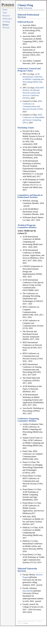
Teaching (6, 22)
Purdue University (25, 8)
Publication (7, 19)
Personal (6, 28)
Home (5, 10)
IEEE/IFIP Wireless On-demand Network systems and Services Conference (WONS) (33, 93)
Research (6, 16)
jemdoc (25, 623)
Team (5, 13)
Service (6, 25)
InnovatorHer (28, 591)
